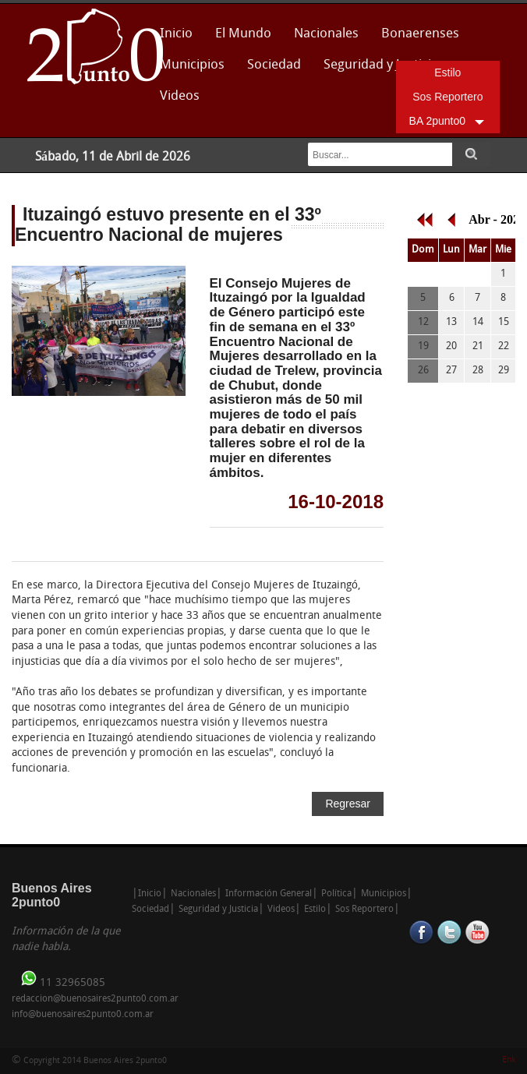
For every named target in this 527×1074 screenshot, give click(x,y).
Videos (180, 96)
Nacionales (326, 34)
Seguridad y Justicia (381, 65)
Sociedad (274, 65)
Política (336, 894)
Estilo (447, 72)
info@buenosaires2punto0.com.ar (83, 1014)
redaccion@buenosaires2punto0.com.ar (95, 999)
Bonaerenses (416, 38)
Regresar (347, 803)
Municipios (192, 65)
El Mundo (243, 34)
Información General (268, 894)
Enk (508, 1060)
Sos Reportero (447, 96)
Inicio (176, 34)
